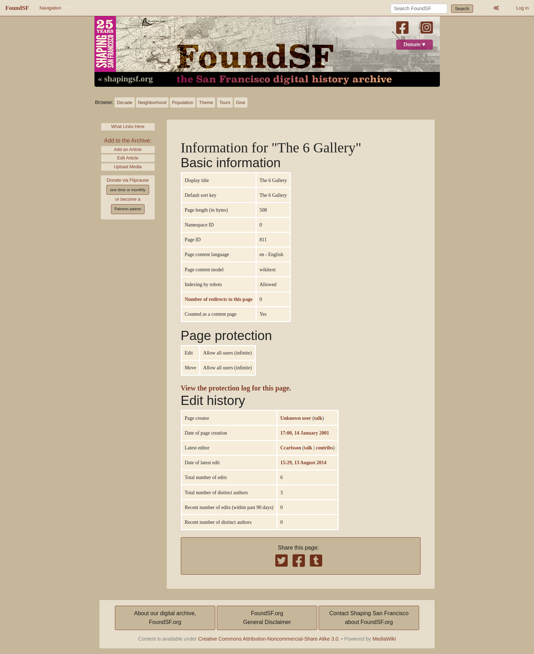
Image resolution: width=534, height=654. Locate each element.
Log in (522, 8)
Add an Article (128, 149)
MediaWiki (384, 639)
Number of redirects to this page (218, 299)
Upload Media (128, 166)
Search (462, 8)
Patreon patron (127, 209)
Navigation (50, 8)
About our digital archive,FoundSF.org (165, 617)
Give (240, 102)
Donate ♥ (414, 44)
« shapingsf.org (125, 79)
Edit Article (127, 158)
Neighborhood (152, 102)
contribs (324, 447)
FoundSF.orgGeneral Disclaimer (267, 617)
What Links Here (128, 126)
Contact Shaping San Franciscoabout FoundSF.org (369, 617)
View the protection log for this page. (236, 388)
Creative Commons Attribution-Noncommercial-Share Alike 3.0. (269, 639)
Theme (206, 102)
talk (318, 418)
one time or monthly (128, 190)
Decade (124, 102)
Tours (224, 102)
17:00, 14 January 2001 (304, 433)
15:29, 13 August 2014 (303, 462)
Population (182, 102)
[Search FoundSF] (419, 8)
